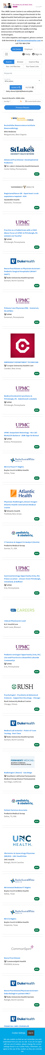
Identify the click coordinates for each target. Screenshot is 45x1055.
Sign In (37, 54)
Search (9, 62)
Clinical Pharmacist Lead (15, 621)
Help (26, 54)
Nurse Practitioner (12, 958)
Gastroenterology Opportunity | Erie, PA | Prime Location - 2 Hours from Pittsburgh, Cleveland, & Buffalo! (22, 579)
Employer (29, 49)
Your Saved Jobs (32, 66)
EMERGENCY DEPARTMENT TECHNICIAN (21, 362)
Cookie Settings (18, 1033)
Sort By (6, 101)
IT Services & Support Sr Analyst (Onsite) (21, 542)
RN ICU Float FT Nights (14, 467)
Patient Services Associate (15, 810)
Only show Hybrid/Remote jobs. (19, 91)
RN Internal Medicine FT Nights (17, 887)
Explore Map (34, 62)
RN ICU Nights (10, 919)
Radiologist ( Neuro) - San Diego (18, 772)
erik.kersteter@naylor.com (29, 40)
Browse (20, 62)
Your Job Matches (13, 66)
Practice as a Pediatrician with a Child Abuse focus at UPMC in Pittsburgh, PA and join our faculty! (20, 233)
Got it (30, 1033)
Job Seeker (16, 49)
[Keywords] (22, 73)
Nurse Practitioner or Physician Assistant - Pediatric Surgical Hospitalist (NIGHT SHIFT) (22, 271)
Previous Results (22, 107)
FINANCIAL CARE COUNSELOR (16, 1026)
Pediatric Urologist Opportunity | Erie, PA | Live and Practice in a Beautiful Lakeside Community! (22, 657)
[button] (30, 87)
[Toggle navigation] (6, 54)
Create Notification (33, 101)
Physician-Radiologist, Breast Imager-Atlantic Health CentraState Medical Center (21, 504)
